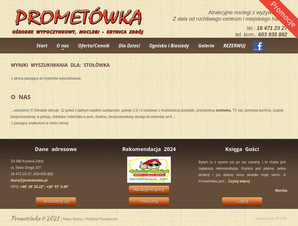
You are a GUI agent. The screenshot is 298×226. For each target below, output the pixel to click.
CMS (283, 218)
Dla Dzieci (129, 45)
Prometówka (25, 218)
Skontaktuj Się (55, 201)
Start (41, 45)
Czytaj (242, 201)
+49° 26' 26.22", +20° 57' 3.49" (44, 187)
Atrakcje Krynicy (149, 189)
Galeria (206, 45)
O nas (62, 45)
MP (276, 218)
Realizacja (263, 218)
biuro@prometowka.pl (29, 180)
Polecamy (149, 201)
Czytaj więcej (239, 181)
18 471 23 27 (272, 28)
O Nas (21, 97)
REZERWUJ (234, 45)
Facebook (258, 46)
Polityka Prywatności (102, 219)
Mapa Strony (73, 219)
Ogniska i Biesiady (169, 45)
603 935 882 (272, 34)
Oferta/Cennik (93, 45)
